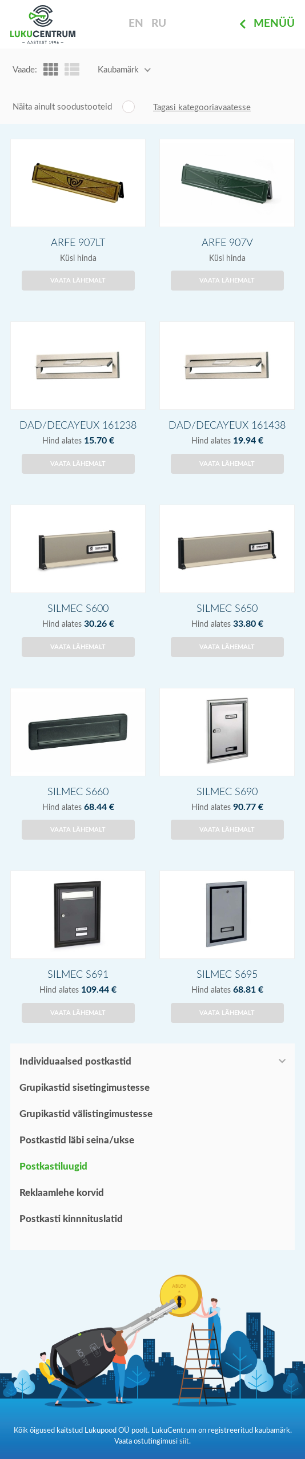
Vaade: (25, 70)
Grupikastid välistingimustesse (85, 1114)
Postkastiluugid (53, 1166)
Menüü (267, 24)
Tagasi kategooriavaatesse (202, 107)
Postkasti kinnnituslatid (71, 1219)
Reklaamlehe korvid (61, 1193)
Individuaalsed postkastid (75, 1061)
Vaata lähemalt (78, 280)
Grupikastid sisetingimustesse (84, 1088)
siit (184, 1441)
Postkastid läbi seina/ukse (76, 1140)
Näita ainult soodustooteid (62, 107)
